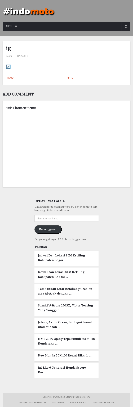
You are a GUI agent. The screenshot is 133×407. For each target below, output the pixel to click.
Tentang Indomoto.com (32, 402)
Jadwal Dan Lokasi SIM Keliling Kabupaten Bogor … (61, 258)
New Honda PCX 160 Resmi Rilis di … (64, 355)
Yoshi (9, 55)
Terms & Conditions (103, 402)
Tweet (10, 77)
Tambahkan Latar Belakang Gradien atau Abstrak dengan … (65, 291)
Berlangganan (48, 229)
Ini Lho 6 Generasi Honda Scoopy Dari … (62, 370)
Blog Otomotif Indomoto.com (75, 396)
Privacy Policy (78, 402)
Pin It (69, 77)
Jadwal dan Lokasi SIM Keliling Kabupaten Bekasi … (61, 274)
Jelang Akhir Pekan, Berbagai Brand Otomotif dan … (65, 324)
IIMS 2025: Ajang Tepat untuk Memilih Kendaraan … (66, 341)
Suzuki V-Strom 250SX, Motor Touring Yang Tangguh (65, 308)
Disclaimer (58, 402)
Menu (9, 26)
